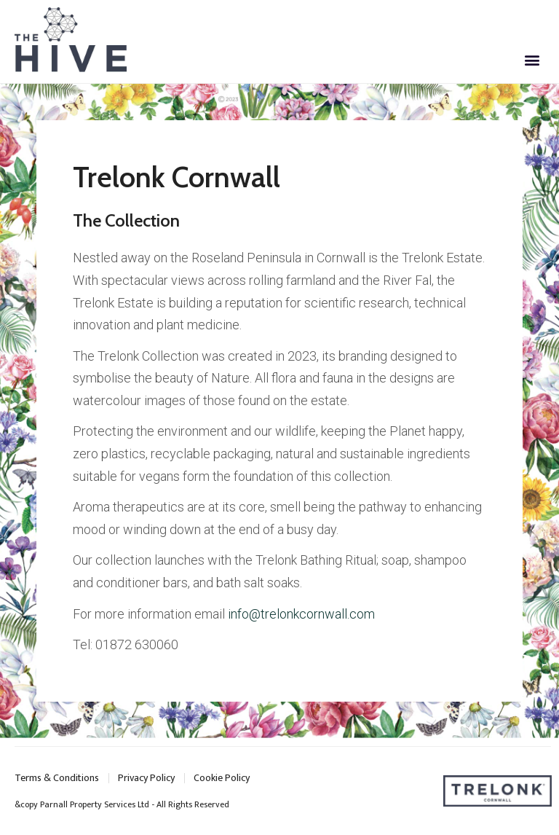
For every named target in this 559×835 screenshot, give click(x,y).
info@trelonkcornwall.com (301, 614)
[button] (532, 60)
